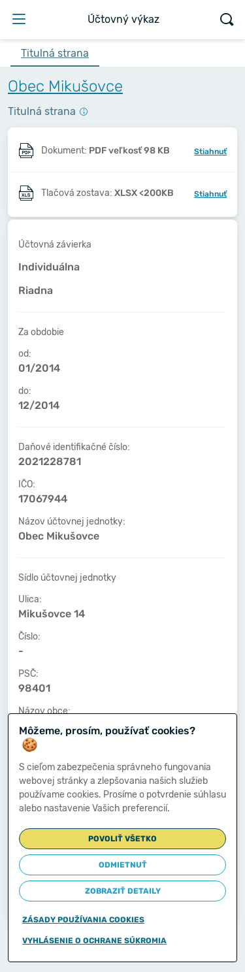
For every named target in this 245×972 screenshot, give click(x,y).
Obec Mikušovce (65, 86)
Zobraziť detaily (123, 891)
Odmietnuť (123, 864)
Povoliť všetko (122, 838)
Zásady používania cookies (83, 919)
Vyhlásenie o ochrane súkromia (94, 940)
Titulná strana (55, 53)
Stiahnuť (210, 151)
